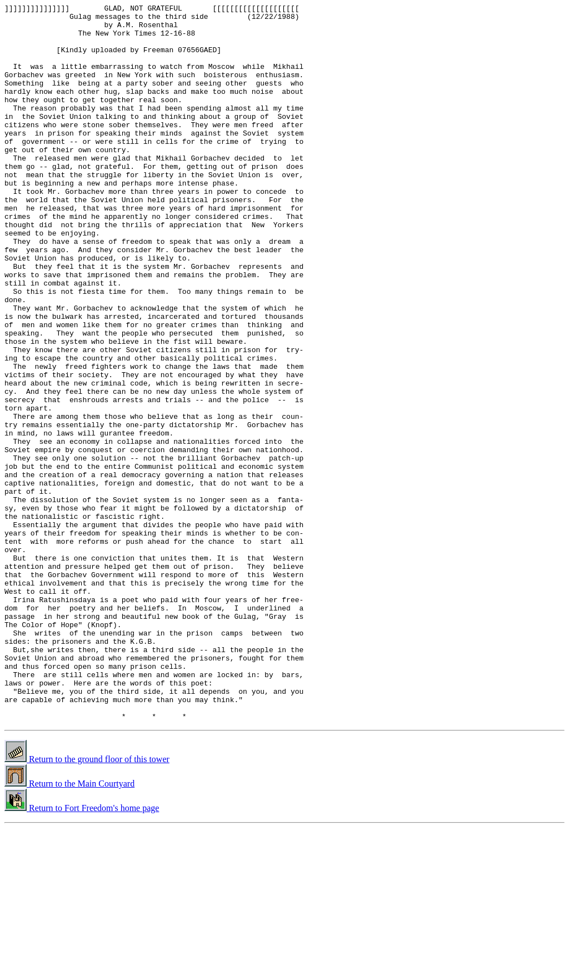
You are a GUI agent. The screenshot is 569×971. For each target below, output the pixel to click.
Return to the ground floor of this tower (86, 902)
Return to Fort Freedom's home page (81, 951)
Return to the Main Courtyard (69, 927)
